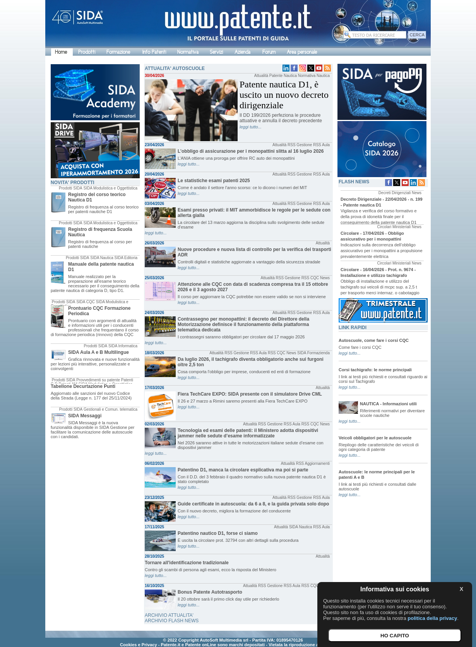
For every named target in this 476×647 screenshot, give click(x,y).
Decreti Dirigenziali (394, 193)
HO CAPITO (394, 635)
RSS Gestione (300, 145)
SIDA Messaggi (84, 415)
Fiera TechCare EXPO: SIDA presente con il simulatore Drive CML (250, 394)
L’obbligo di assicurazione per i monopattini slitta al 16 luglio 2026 (251, 151)
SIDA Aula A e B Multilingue (98, 352)
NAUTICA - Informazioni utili (388, 403)
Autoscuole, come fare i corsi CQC (374, 340)
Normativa (188, 52)
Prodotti (86, 52)
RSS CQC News (315, 278)
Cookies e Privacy (138, 644)
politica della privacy (432, 618)
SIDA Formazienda (313, 353)
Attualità (261, 75)
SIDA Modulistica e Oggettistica (110, 188)
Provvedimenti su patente (98, 380)
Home (61, 52)
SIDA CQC (85, 302)
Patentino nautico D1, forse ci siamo (218, 533)
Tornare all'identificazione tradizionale (187, 562)
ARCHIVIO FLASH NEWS (172, 620)
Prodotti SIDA (70, 188)
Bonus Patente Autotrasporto (210, 592)
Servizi (216, 52)
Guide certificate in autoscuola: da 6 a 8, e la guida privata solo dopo (253, 504)
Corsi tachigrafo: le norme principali (375, 369)
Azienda (242, 52)
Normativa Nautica (314, 75)
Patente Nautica (283, 75)
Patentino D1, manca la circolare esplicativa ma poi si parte (243, 470)
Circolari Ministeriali (394, 227)
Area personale (302, 52)
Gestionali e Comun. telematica (110, 409)
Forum (269, 52)
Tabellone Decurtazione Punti (83, 386)
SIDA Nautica (101, 258)
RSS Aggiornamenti (313, 463)
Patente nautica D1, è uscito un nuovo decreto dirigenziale (284, 94)
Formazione (118, 52)
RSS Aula (321, 145)
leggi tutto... (251, 127)
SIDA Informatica (122, 346)
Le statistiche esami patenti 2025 (214, 180)
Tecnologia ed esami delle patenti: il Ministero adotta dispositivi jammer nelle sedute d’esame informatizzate (248, 433)
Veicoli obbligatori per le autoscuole (375, 437)
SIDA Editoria (126, 258)
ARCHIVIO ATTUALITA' (169, 615)
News (416, 193)
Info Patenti (154, 52)
